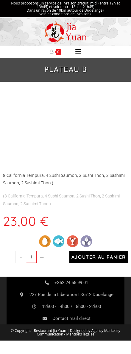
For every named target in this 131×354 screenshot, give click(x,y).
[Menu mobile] (78, 52)
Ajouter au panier (98, 257)
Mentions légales (80, 334)
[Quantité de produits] (31, 257)
